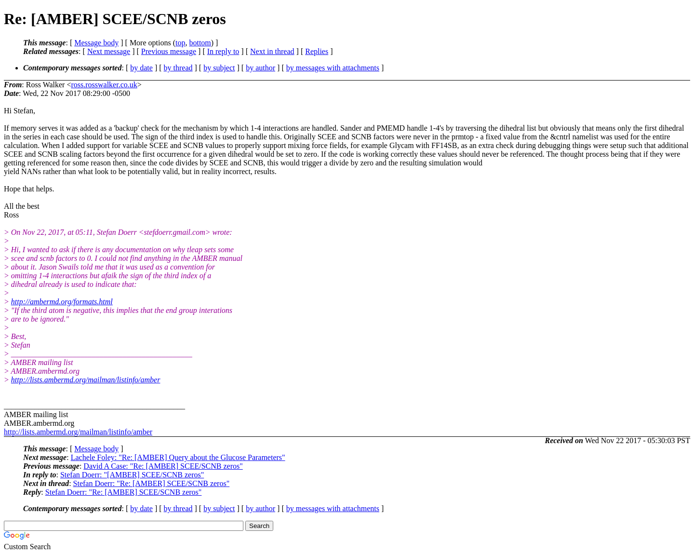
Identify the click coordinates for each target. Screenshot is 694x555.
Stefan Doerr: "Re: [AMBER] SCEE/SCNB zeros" (151, 483)
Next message (108, 51)
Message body (96, 43)
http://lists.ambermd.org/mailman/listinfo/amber (85, 380)
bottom (200, 43)
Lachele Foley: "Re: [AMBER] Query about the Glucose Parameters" (178, 457)
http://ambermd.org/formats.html (62, 302)
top (180, 43)
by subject (219, 68)
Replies (316, 51)
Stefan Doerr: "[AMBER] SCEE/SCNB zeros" (132, 475)
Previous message (168, 51)
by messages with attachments (332, 68)
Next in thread (272, 51)
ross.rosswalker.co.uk (104, 85)
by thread (178, 68)
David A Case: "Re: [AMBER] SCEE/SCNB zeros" (162, 466)
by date (141, 68)
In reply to (223, 51)
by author (260, 68)
